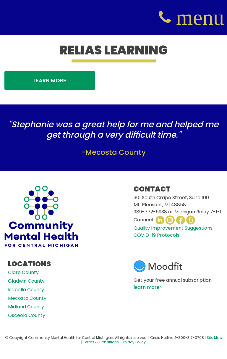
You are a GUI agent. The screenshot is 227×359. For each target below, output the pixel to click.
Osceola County (26, 315)
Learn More (49, 80)
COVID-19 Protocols (156, 235)
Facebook (180, 220)
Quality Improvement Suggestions (173, 228)
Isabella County (26, 289)
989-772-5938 (150, 211)
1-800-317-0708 (189, 337)
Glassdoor (190, 220)
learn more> (148, 287)
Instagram (170, 220)
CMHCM (17, 17)
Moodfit (158, 266)
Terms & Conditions (101, 341)
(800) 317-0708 (164, 17)
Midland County (26, 306)
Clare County (23, 272)
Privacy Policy (133, 341)
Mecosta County (27, 298)
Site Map (214, 337)
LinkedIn (159, 220)
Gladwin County (26, 281)
